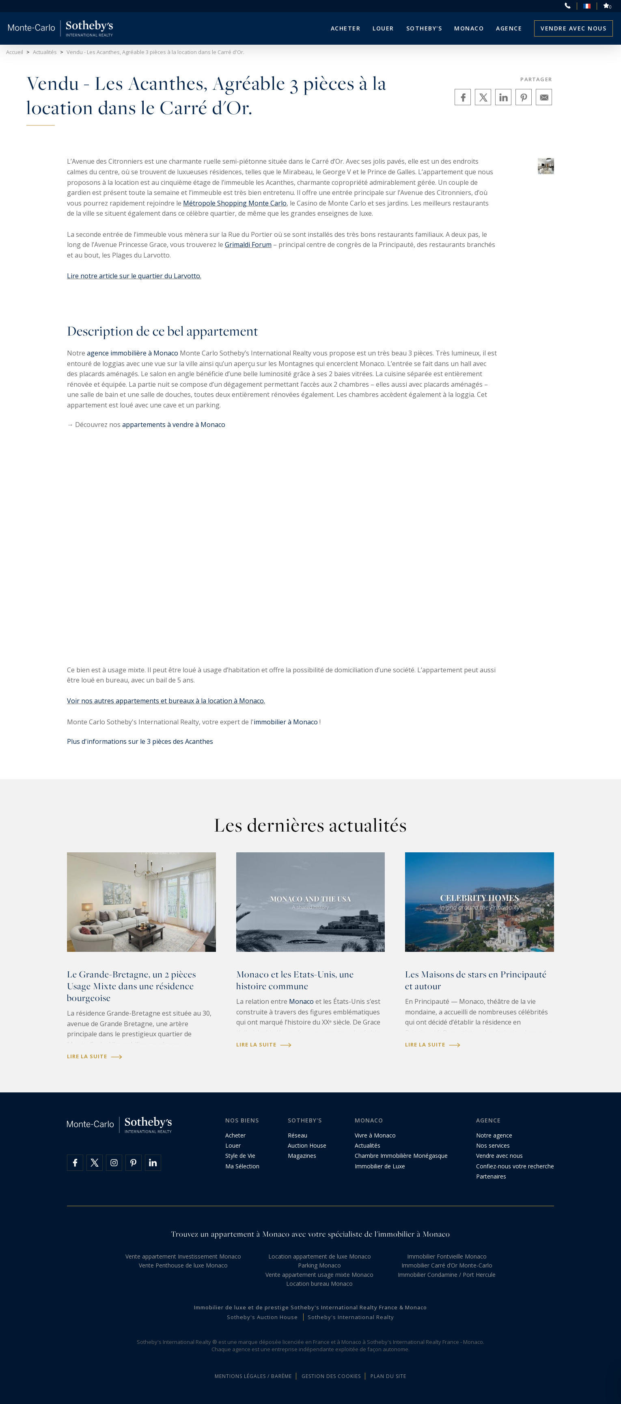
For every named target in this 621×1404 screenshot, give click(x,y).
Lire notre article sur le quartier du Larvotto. (134, 275)
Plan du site (388, 1376)
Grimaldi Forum (248, 244)
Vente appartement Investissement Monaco (183, 1256)
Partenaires (491, 1176)
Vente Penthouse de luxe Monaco (183, 1265)
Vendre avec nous (573, 28)
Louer (383, 28)
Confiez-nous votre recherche (515, 1166)
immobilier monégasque (151, 1044)
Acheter (346, 28)
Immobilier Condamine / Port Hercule (447, 1274)
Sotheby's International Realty (351, 1317)
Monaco (301, 1001)
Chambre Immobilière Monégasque (401, 1155)
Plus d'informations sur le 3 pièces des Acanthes (140, 741)
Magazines (302, 1155)
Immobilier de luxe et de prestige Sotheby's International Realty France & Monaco (310, 1307)
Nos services (493, 1145)
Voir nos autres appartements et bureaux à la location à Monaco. (166, 700)
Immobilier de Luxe (380, 1166)
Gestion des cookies (331, 1376)
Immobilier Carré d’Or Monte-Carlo (446, 1265)
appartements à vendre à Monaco (173, 424)
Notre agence (494, 1135)
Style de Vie (240, 1155)
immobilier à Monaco (286, 721)
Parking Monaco (319, 1265)
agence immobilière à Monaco (132, 353)
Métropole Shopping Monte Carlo (235, 203)
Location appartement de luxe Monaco (319, 1256)
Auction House (307, 1145)
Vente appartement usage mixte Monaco (319, 1274)
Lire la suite (94, 1056)
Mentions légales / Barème (253, 1376)
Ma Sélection (242, 1166)
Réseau (297, 1135)
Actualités (367, 1145)
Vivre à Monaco (375, 1135)
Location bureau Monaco (319, 1283)
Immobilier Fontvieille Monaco (447, 1256)
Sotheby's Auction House (262, 1317)
